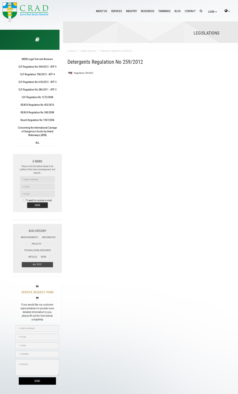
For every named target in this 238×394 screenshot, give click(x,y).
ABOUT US (101, 11)
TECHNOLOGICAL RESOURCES (37, 250)
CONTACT (190, 11)
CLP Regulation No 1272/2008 (37, 97)
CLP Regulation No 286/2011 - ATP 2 (37, 89)
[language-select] (227, 11)
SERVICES (116, 11)
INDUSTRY (131, 11)
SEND (37, 381)
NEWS (43, 257)
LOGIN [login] (212, 11)
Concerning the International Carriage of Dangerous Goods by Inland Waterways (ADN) (37, 131)
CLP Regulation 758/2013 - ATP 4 (37, 74)
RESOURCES (147, 11)
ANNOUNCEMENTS (29, 237)
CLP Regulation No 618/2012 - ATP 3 (37, 81)
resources (72, 51)
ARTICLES (32, 257)
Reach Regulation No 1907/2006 (37, 120)
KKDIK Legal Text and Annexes (37, 59)
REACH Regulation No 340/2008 (37, 112)
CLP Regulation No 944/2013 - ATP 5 (37, 66)
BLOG (178, 11)
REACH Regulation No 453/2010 (37, 104)
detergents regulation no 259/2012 (116, 51)
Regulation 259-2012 (83, 73)
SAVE (37, 205)
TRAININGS (164, 11)
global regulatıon (88, 51)
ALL (37, 142)
